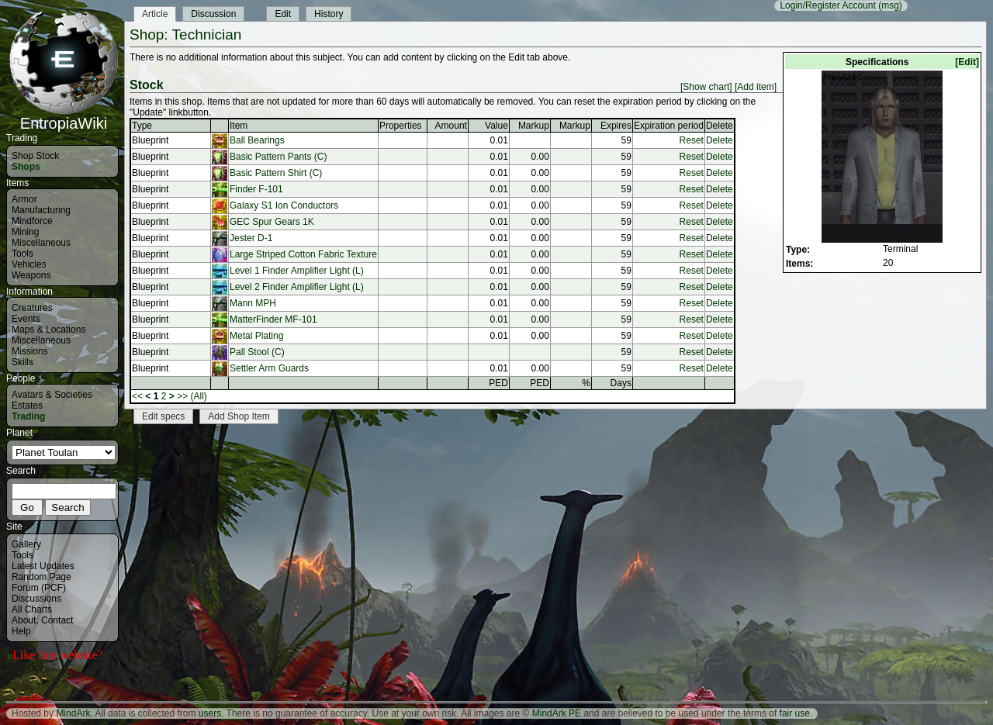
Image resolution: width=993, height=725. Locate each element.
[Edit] (967, 62)
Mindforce (32, 221)
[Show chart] (706, 86)
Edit (283, 14)
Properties (400, 125)
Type (142, 125)
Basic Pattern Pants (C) (278, 156)
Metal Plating (256, 335)
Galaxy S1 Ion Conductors (284, 205)
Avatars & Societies (52, 394)
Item (238, 125)
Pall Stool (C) (257, 352)
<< (137, 396)
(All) (199, 396)
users (210, 713)
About (24, 620)
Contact (57, 620)
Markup (533, 125)
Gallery (26, 544)
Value (496, 125)
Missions (30, 351)
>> (182, 396)
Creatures (32, 307)
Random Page (41, 576)
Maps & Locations (48, 329)
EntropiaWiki (63, 116)
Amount (451, 125)
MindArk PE (556, 713)
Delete (719, 140)
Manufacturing (41, 210)
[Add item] (756, 86)
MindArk (73, 713)
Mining (25, 231)
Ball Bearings (257, 140)
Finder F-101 (256, 189)
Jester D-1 (251, 238)
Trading (28, 416)
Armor (24, 199)
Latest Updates (43, 566)
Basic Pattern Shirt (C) (276, 172)
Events (26, 318)
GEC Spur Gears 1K (272, 221)
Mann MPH (253, 303)
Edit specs (163, 416)
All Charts (32, 609)
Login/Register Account (827, 5)
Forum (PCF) (39, 587)
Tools (22, 253)
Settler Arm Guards (269, 368)
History (328, 14)
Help (21, 631)
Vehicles (29, 264)
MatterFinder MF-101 (273, 319)
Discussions (36, 598)
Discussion (213, 14)
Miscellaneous (41, 242)
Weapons (31, 275)
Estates (27, 405)
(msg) (890, 5)
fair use (795, 713)
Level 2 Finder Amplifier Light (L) (297, 286)
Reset (692, 140)
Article (155, 14)
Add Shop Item (238, 416)
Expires (615, 125)
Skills (22, 362)
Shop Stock (35, 155)
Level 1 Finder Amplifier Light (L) (297, 270)
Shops (26, 166)
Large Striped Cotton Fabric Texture (303, 254)
